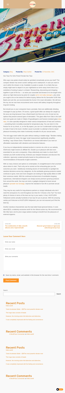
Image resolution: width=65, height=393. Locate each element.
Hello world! (9, 305)
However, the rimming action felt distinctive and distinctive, (23, 316)
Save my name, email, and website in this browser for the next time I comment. (31, 275)
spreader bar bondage (17, 184)
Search (5, 290)
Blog (35, 46)
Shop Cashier (27, 72)
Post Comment (11, 280)
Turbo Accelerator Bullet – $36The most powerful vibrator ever (24, 309)
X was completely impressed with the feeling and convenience (24, 319)
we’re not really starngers (44, 95)
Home (28, 46)
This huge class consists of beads (16, 312)
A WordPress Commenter (17, 334)
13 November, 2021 (48, 72)
